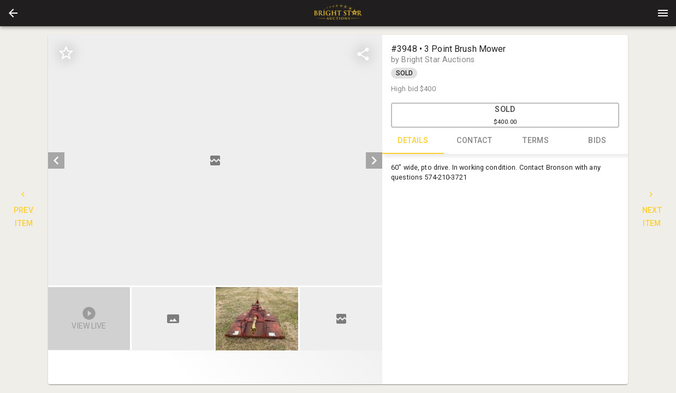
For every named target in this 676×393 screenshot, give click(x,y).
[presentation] (338, 13)
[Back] (13, 13)
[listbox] (215, 160)
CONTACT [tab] (475, 141)
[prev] (56, 160)
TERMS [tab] (536, 141)
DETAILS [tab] (413, 141)
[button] (13, 13)
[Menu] (663, 13)
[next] (374, 160)
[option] (215, 160)
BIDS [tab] (597, 141)
